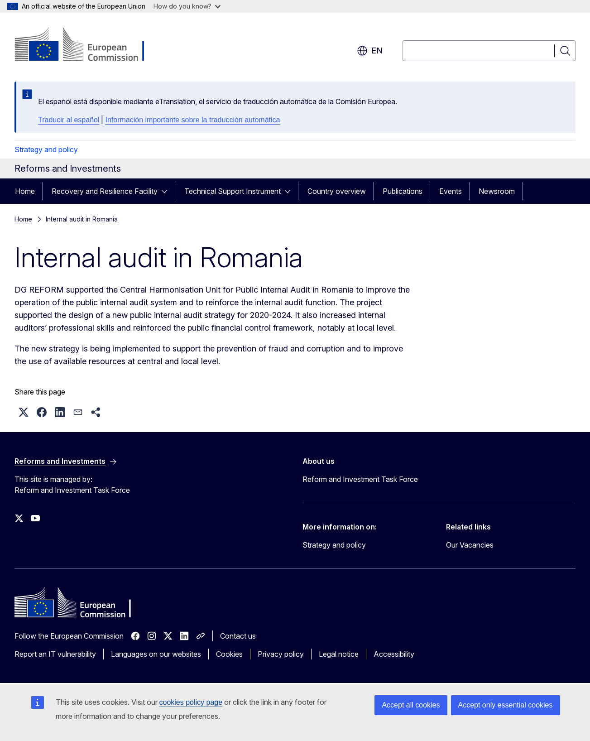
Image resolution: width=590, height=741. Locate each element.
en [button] (370, 50)
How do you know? (187, 6)
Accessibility (394, 654)
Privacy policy (281, 654)
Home (25, 191)
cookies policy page (191, 702)
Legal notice (339, 654)
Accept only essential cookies (505, 705)
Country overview (336, 191)
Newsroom (497, 191)
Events (450, 191)
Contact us (238, 635)
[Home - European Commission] (87, 45)
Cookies (229, 654)
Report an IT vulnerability (55, 654)
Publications (402, 191)
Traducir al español (68, 120)
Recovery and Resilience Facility (105, 191)
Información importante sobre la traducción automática (192, 120)
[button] (23, 412)
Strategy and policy (46, 149)
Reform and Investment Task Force (360, 479)
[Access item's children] (167, 191)
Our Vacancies (470, 544)
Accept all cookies (411, 705)
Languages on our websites (156, 654)
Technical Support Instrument (232, 191)
